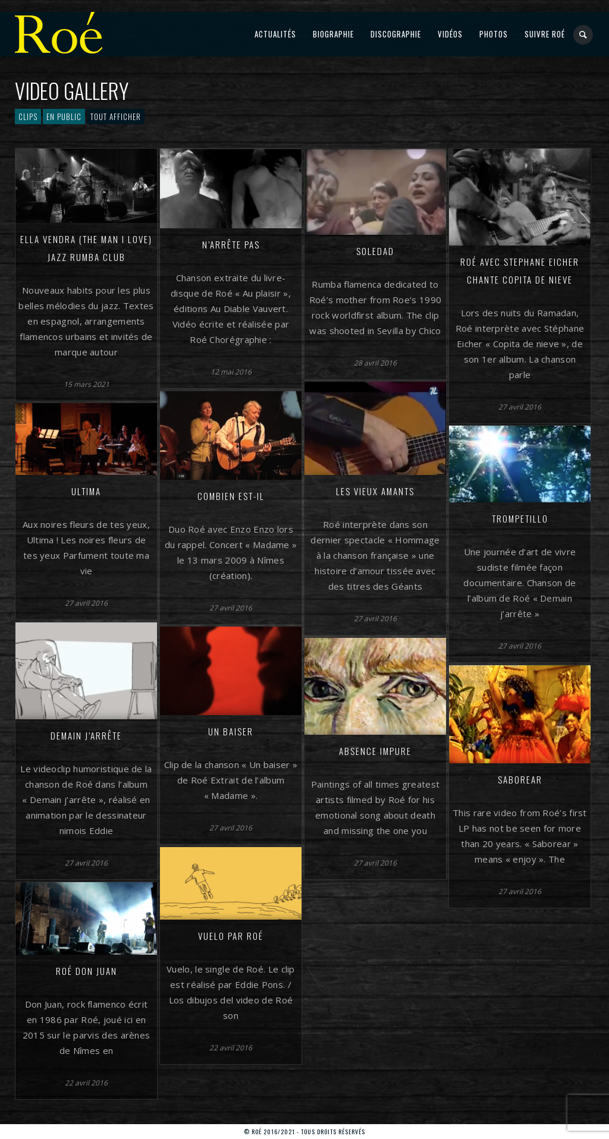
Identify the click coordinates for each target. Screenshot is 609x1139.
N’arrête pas (231, 244)
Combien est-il (231, 495)
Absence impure (375, 750)
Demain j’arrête (86, 735)
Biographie (333, 34)
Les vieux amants (375, 491)
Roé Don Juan (86, 970)
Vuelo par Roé (230, 935)
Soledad (375, 250)
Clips (27, 116)
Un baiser (230, 731)
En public (63, 116)
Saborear (520, 779)
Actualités (275, 34)
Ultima (86, 491)
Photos (493, 34)
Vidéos (450, 34)
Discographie (396, 34)
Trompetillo (520, 518)
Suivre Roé (545, 34)
